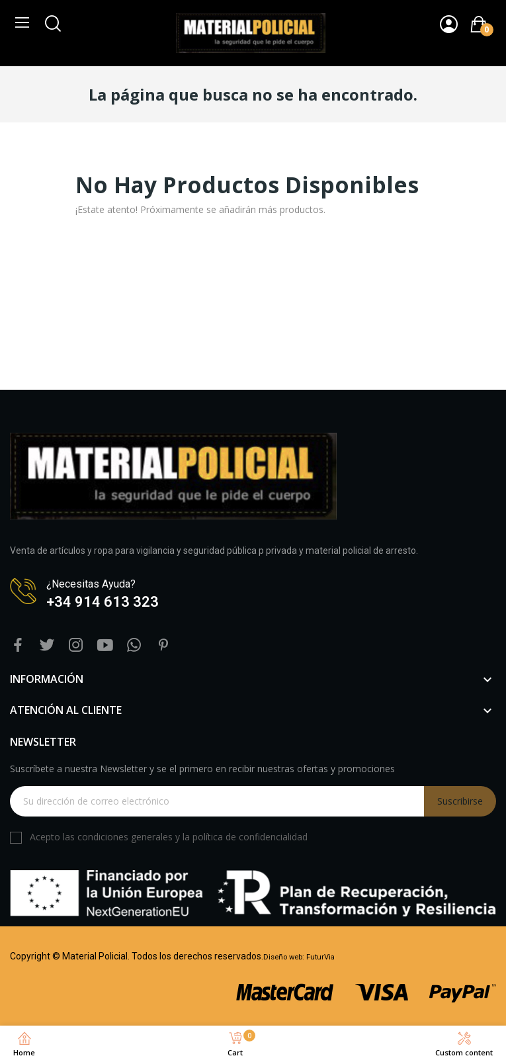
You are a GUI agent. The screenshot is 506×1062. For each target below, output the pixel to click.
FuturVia (320, 957)
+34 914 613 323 (102, 602)
